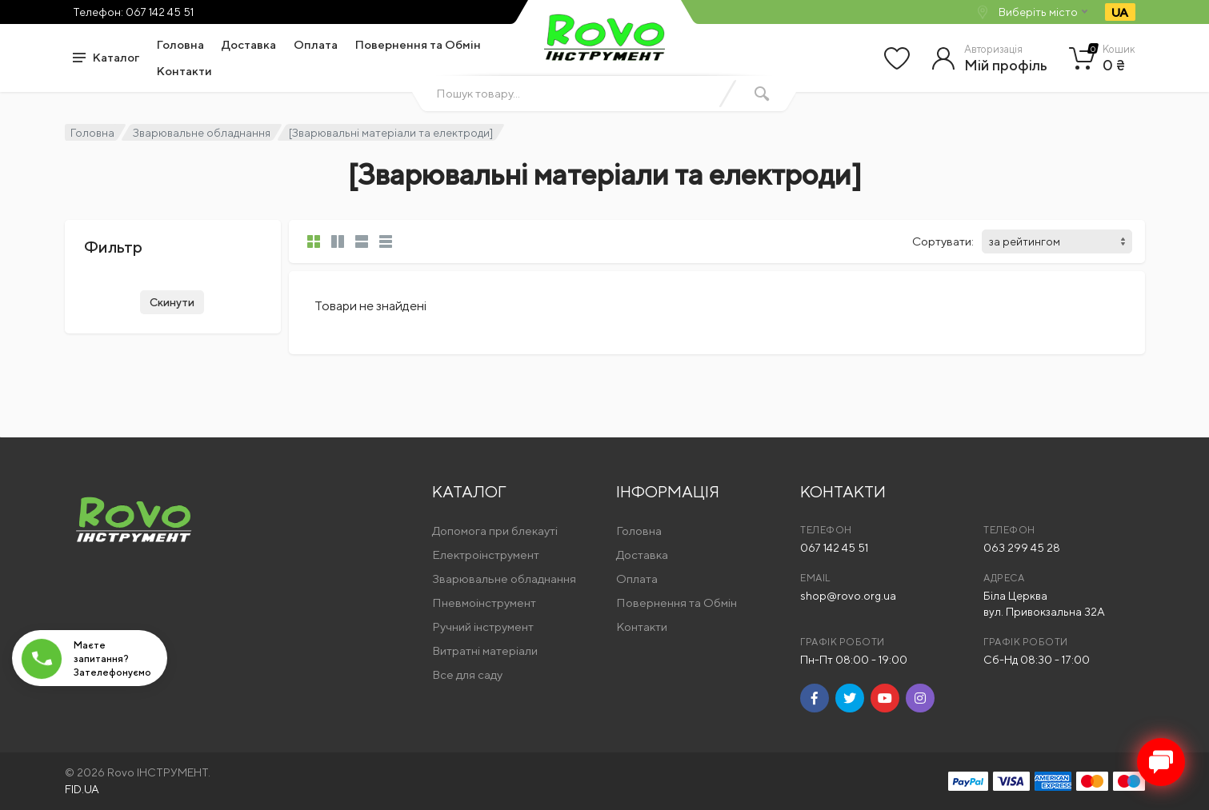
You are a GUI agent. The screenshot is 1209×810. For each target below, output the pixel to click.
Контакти (184, 71)
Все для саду (467, 674)
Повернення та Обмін (418, 44)
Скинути (172, 302)
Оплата (316, 44)
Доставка (249, 44)
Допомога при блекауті (495, 530)
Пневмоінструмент (484, 602)
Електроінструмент (485, 554)
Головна (180, 44)
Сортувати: (943, 241)
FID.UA (82, 789)
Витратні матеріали (485, 650)
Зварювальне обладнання (201, 132)
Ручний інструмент (483, 626)
